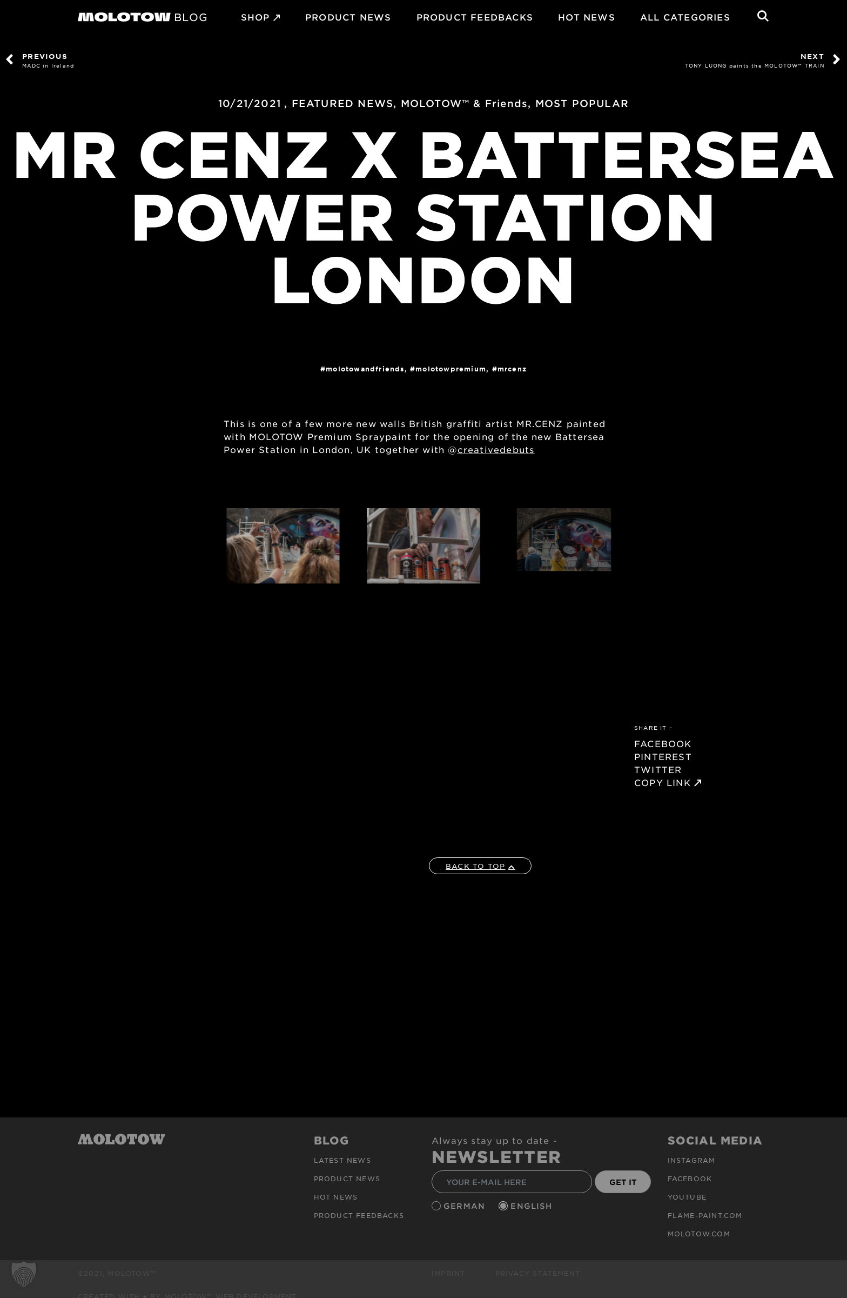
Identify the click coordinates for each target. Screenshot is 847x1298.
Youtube (687, 1196)
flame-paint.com (705, 1214)
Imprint (448, 1272)
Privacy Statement (537, 1272)
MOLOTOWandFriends (365, 368)
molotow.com (699, 1233)
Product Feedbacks (474, 16)
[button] (24, 1274)
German (465, 1205)
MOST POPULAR (582, 103)
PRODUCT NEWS (348, 16)
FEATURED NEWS (343, 103)
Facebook (690, 1178)
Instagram (692, 1159)
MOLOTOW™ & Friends (464, 103)
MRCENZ (512, 368)
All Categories (685, 16)
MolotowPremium (450, 368)
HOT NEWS (586, 16)
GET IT (623, 1181)
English (532, 1205)
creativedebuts (496, 449)
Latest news (342, 1159)
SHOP (255, 16)
